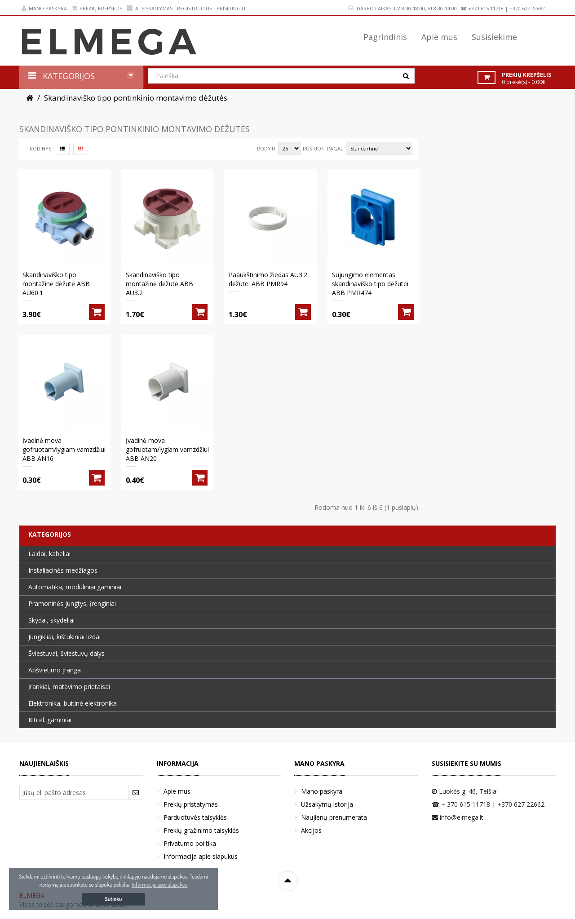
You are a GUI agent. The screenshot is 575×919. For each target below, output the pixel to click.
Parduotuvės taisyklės (195, 817)
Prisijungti (231, 8)
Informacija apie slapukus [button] (159, 884)
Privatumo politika (190, 843)
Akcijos (311, 830)
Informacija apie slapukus (201, 856)
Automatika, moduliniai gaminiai (74, 587)
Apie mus (177, 791)
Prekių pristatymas (191, 804)
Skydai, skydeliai (51, 620)
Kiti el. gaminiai (49, 720)
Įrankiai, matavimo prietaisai (69, 686)
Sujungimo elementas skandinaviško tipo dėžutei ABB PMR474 (370, 283)
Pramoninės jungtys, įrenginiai (72, 603)
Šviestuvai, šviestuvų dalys (66, 653)
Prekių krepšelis (96, 8)
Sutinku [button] (113, 899)
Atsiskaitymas (149, 8)
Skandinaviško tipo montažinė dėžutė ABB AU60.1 (56, 283)
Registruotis (194, 8)
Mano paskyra (44, 8)
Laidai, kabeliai (49, 553)
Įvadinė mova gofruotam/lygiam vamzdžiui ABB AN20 (167, 449)
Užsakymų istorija (327, 804)
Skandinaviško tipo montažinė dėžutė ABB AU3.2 (159, 283)
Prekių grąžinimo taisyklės (201, 830)
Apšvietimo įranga (54, 670)
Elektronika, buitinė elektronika (72, 703)
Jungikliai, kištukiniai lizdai (64, 636)
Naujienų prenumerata (334, 817)
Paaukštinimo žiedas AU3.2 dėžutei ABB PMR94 (268, 279)
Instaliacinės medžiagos (62, 570)
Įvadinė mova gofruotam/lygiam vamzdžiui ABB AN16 (64, 449)
